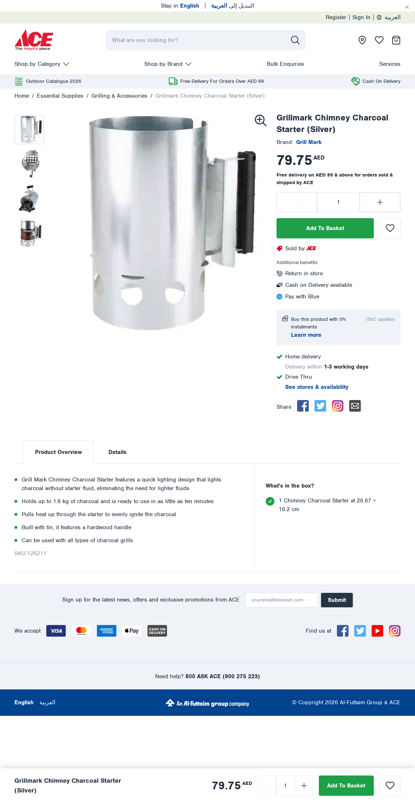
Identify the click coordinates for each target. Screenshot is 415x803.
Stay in (180, 5)
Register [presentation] (336, 17)
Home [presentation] (21, 95)
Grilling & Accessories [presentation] (119, 95)
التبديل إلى (232, 5)
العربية (389, 17)
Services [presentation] (390, 64)
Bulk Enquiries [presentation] (285, 64)
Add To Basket (325, 228)
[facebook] (303, 406)
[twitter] (320, 406)
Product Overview (58, 452)
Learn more (306, 335)
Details (117, 452)
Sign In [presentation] (361, 17)
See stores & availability (316, 387)
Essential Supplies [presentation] (60, 95)
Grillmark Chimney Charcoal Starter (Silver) (210, 95)
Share (284, 407)
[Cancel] (407, 7)
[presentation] (34, 40)
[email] (355, 406)
